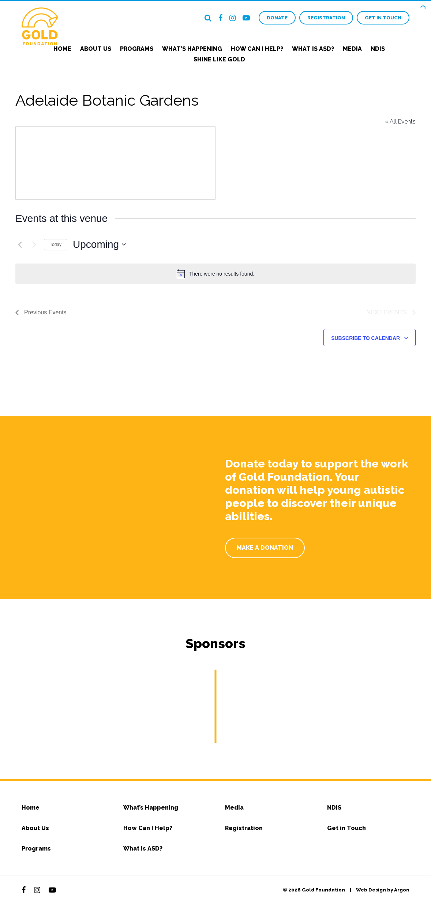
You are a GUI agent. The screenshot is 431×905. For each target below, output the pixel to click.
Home (62, 48)
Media (352, 48)
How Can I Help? (257, 48)
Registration (326, 17)
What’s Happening (192, 48)
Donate (277, 17)
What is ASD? (313, 48)
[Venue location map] (115, 163)
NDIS (378, 48)
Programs (136, 48)
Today (55, 244)
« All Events (400, 121)
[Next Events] (34, 244)
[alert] (215, 274)
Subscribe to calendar (365, 338)
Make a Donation (265, 547)
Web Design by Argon (382, 890)
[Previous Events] (19, 244)
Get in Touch (383, 17)
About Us (95, 48)
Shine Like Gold (219, 59)
